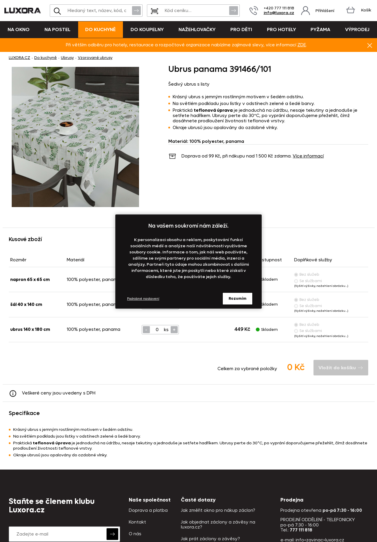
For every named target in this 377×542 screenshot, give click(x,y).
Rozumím (237, 298)
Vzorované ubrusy (95, 57)
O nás (135, 533)
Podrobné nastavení (143, 299)
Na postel (57, 29)
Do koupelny (147, 29)
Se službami (308, 280)
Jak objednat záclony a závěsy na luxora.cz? (218, 525)
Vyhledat (136, 10)
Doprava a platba (148, 510)
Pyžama (320, 29)
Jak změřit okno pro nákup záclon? (218, 510)
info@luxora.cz (279, 13)
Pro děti (241, 29)
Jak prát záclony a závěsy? (210, 538)
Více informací (308, 156)
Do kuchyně (100, 29)
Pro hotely (281, 29)
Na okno (19, 29)
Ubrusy (67, 57)
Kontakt (137, 522)
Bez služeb (306, 274)
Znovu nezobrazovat (369, 45)
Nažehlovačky (197, 29)
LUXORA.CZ (19, 57)
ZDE (301, 45)
